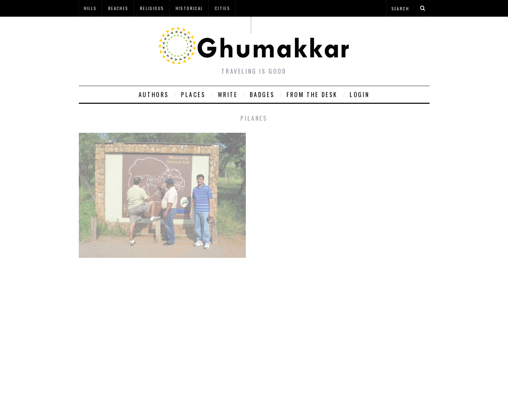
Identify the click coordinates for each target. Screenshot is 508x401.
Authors (154, 94)
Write (228, 94)
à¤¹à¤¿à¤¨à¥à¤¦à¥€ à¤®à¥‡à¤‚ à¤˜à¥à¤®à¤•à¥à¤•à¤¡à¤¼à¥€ (164, 25)
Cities (222, 8)
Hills (90, 8)
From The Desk (312, 94)
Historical (189, 8)
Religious (152, 8)
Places (193, 94)
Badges (262, 94)
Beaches (118, 8)
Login (359, 94)
